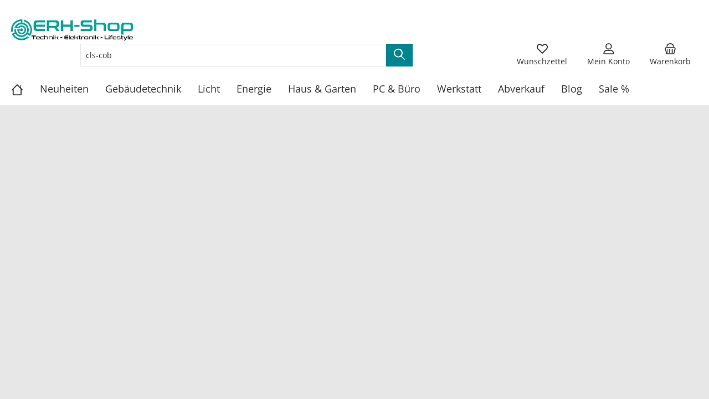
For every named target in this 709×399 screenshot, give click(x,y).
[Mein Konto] (608, 54)
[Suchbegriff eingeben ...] (233, 55)
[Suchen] (399, 55)
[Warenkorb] (670, 54)
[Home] (25, 88)
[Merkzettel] (542, 54)
